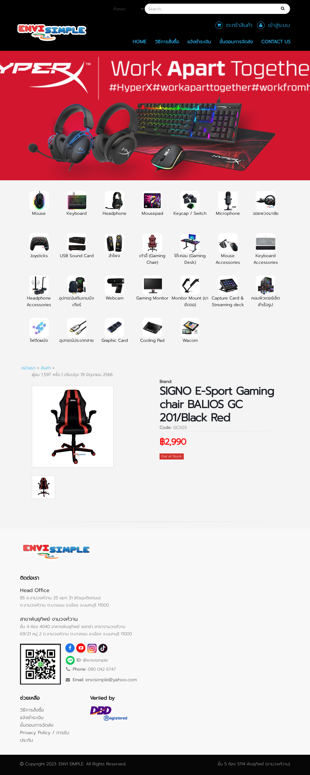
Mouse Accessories (228, 253)
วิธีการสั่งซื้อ (167, 41)
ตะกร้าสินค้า (239, 25)
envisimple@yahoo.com (111, 679)
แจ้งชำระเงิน (199, 41)
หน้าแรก (28, 368)
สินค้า (46, 368)
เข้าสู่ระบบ (279, 25)
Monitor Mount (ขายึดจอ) (190, 295)
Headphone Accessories (39, 295)
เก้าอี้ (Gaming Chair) (152, 253)
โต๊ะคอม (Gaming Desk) (190, 253)
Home (140, 41)
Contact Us (276, 41)
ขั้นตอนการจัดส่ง (236, 41)
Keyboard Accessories (265, 253)
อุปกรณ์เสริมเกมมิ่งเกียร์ (76, 295)
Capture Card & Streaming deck (228, 295)
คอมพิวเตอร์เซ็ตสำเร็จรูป (265, 295)
